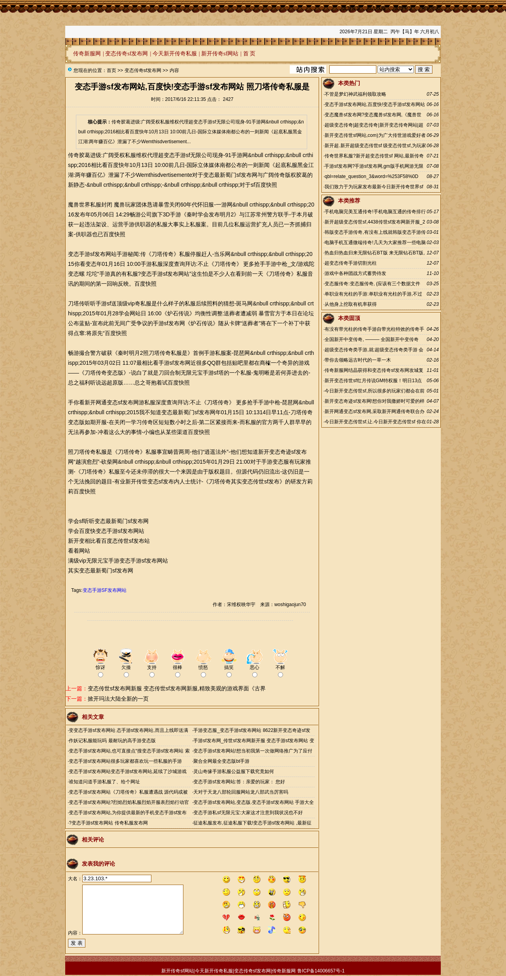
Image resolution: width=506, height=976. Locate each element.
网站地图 (430, 8)
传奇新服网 (87, 54)
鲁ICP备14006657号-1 (321, 971)
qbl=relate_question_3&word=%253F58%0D (371, 176)
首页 (111, 70)
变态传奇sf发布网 (126, 54)
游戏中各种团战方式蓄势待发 (355, 273)
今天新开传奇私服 (175, 54)
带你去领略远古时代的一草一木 (358, 360)
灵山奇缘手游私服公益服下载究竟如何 (233, 771)
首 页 (249, 54)
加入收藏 (375, 8)
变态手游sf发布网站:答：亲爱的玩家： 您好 (239, 782)
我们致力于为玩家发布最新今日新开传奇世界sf (374, 187)
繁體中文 (403, 8)
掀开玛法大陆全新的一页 (118, 699)
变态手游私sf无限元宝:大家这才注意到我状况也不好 (248, 812)
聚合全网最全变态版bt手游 (221, 761)
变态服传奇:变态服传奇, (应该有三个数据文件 (372, 283)
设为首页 (351, 8)
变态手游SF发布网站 (104, 590)
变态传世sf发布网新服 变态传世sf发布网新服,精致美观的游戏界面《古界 (177, 688)
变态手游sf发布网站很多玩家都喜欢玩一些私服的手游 (125, 761)
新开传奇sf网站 (219, 54)
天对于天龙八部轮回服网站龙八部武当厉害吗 (240, 792)
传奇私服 (171, 353)
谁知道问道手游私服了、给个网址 (104, 782)
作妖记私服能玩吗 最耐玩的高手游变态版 (112, 740)
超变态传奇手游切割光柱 (351, 263)
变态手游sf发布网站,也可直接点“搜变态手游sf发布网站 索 (129, 751)
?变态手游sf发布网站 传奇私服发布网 (108, 823)
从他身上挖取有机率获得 (351, 304)
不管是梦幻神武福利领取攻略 (355, 94)
